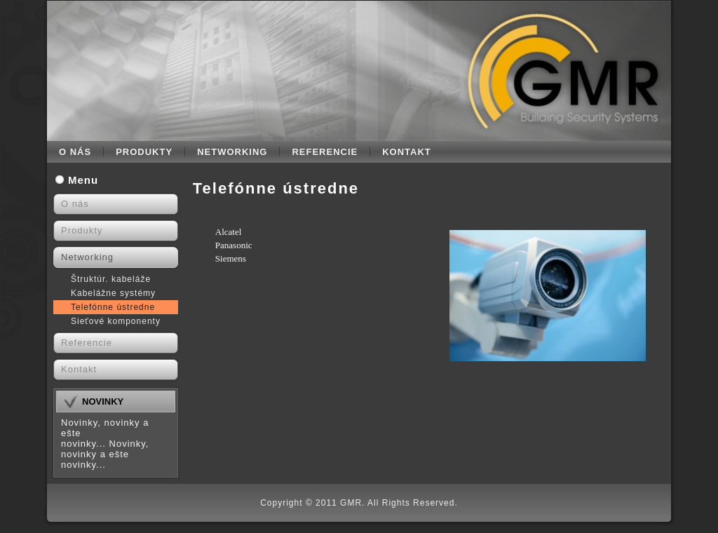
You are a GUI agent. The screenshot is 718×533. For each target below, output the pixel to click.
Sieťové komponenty (116, 321)
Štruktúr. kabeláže (111, 279)
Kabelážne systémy (113, 293)
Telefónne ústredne (113, 307)
